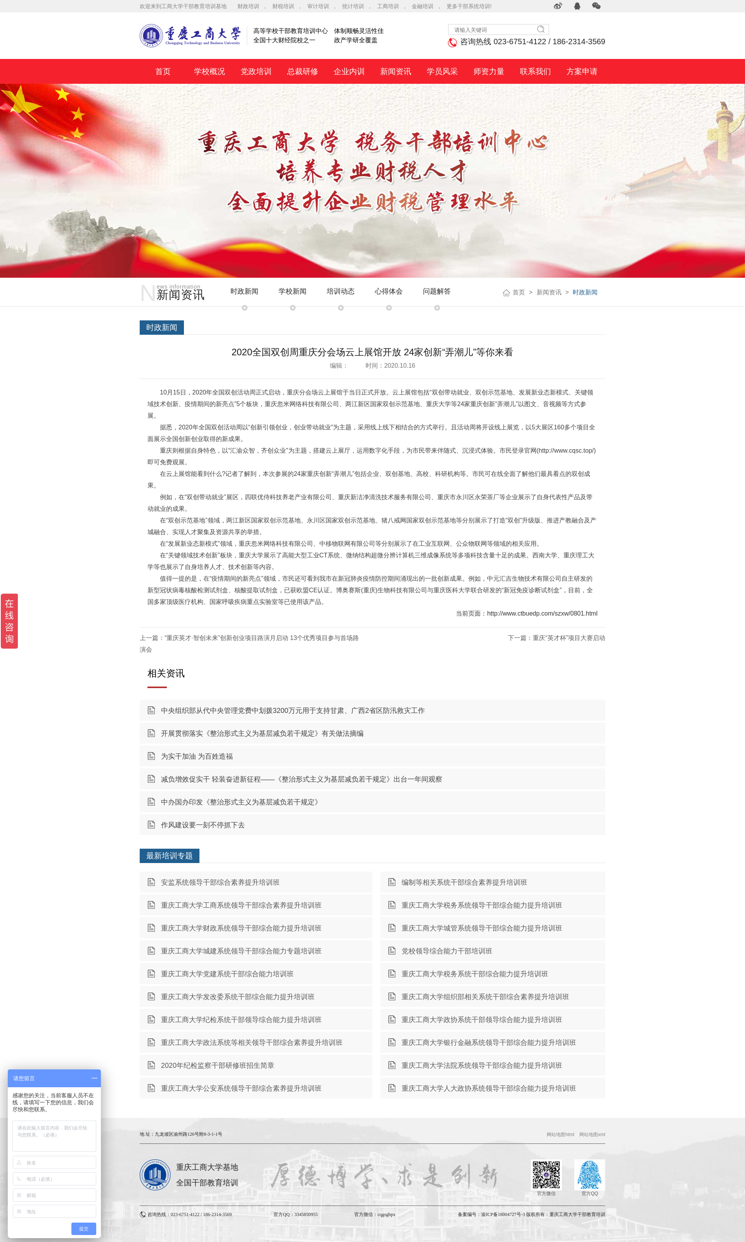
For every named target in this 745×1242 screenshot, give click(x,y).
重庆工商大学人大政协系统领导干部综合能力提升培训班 (489, 1088)
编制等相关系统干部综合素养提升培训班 (464, 882)
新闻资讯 (549, 292)
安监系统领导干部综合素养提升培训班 (220, 882)
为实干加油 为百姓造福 (197, 756)
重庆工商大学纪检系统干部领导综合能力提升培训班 (241, 1020)
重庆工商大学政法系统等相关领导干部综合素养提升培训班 (252, 1043)
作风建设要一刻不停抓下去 (203, 825)
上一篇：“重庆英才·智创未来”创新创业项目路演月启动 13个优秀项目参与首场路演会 (249, 644)
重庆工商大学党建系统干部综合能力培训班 (227, 974)
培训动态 (341, 291)
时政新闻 (244, 291)
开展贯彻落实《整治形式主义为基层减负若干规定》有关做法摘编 (262, 733)
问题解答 (437, 291)
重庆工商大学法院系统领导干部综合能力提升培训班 (482, 1065)
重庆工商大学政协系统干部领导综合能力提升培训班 (482, 1020)
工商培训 (388, 6)
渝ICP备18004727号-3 (503, 1214)
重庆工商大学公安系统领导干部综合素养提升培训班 (241, 1088)
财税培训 (283, 6)
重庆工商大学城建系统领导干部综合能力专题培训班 (241, 951)
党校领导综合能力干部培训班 (447, 951)
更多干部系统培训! (469, 6)
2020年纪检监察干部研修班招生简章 (217, 1065)
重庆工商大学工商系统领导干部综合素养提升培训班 (241, 905)
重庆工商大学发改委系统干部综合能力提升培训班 (238, 997)
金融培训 (422, 6)
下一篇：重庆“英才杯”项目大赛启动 (556, 638)
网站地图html (560, 1134)
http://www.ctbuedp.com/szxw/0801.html (542, 613)
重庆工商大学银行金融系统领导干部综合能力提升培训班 (489, 1043)
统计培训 (353, 6)
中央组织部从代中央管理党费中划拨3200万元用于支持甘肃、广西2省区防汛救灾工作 (293, 710)
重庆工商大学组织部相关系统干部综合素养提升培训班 (485, 997)
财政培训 (248, 6)
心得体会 (389, 291)
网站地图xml (592, 1134)
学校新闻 (293, 291)
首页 (519, 292)
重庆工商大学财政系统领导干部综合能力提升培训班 (241, 928)
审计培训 (318, 6)
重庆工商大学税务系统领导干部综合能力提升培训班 (482, 905)
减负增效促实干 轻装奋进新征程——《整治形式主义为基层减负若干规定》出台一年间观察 (301, 779)
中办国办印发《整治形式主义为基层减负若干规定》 (241, 802)
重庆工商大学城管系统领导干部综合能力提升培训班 (482, 928)
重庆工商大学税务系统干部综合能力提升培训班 (475, 974)
